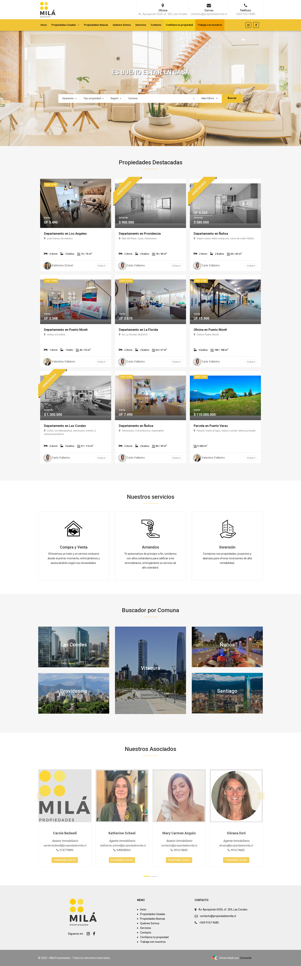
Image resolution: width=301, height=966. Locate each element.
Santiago (227, 691)
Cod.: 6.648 (51, 280)
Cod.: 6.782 (51, 184)
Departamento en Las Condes (65, 426)
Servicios (140, 24)
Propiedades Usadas (63, 24)
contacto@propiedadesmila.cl (218, 916)
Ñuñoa (227, 644)
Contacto (156, 24)
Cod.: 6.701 (200, 377)
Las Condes (74, 644)
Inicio (44, 24)
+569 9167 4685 (209, 922)
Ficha (102, 265)
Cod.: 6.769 (125, 377)
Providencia (73, 691)
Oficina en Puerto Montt (210, 330)
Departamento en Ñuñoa (211, 233)
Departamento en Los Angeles (65, 233)
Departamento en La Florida (138, 330)
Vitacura (150, 668)
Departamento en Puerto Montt (66, 330)
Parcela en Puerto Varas (211, 426)
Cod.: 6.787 (200, 280)
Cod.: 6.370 (125, 280)
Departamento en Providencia (140, 233)
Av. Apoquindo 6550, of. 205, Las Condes (222, 909)
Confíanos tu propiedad (179, 24)
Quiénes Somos (122, 24)
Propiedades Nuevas (96, 24)
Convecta (245, 957)
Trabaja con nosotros (210, 24)
